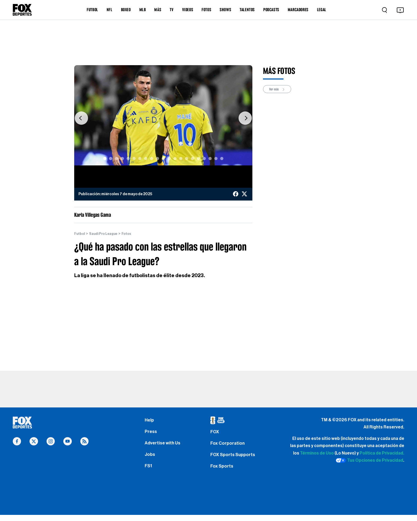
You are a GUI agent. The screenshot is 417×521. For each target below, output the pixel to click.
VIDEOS (187, 9)
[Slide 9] (151, 158)
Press (151, 433)
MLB (142, 9)
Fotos (131, 234)
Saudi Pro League (106, 234)
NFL (109, 9)
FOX (215, 433)
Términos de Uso (317, 453)
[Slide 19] (210, 158)
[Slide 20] (216, 158)
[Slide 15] (186, 158)
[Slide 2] (110, 158)
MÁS (157, 9)
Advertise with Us (163, 446)
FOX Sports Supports (234, 458)
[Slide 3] (116, 158)
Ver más (279, 89)
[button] (81, 117)
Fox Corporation (228, 446)
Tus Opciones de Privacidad (369, 460)
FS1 (149, 471)
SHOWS (225, 9)
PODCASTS (271, 9)
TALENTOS (247, 9)
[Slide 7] (139, 158)
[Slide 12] (169, 158)
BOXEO (126, 9)
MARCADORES (298, 9)
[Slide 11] (163, 158)
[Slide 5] (128, 158)
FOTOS (206, 9)
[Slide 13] (175, 158)
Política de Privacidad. (382, 453)
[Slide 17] (198, 158)
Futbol (80, 234)
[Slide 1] (104, 158)
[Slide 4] (122, 158)
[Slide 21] (221, 158)
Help (150, 420)
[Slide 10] (157, 158)
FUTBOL (92, 9)
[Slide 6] (134, 158)
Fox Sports (222, 471)
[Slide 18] (204, 158)
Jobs (150, 458)
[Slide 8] (145, 158)
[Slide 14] (180, 158)
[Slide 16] (192, 158)
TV (171, 9)
